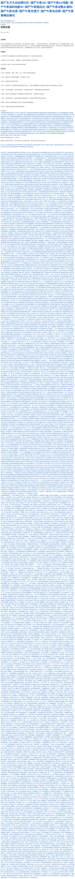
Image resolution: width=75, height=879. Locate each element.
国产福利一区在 (67, 699)
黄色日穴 (69, 774)
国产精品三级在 (13, 813)
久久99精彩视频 (31, 712)
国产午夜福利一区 (54, 186)
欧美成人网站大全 (22, 514)
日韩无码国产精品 (9, 604)
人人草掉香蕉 (49, 368)
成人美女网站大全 (57, 180)
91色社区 (26, 652)
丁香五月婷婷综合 (36, 823)
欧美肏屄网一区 (17, 868)
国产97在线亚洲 (20, 517)
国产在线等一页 (23, 495)
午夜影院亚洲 (55, 864)
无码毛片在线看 (21, 768)
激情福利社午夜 (54, 173)
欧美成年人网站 (40, 154)
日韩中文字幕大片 (68, 630)
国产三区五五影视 (27, 310)
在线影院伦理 (68, 705)
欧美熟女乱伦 (44, 244)
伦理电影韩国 (24, 778)
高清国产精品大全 (14, 557)
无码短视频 (50, 604)
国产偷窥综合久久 (31, 188)
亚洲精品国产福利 (48, 628)
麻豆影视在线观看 (38, 396)
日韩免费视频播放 (17, 767)
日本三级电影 (22, 236)
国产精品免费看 (20, 165)
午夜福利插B (21, 611)
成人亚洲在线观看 (65, 356)
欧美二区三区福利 (12, 353)
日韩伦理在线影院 (21, 338)
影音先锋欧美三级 (47, 832)
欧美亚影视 (65, 514)
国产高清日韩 (27, 620)
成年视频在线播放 (62, 540)
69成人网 (63, 709)
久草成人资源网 (65, 679)
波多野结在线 (24, 308)
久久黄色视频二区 (46, 555)
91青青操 (8, 516)
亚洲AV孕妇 (65, 757)
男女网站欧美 (14, 707)
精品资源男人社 (69, 283)
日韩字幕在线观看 (9, 712)
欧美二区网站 (64, 394)
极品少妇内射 (8, 227)
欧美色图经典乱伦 (68, 849)
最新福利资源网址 (15, 244)
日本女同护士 (66, 197)
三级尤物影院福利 (25, 383)
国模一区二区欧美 (54, 310)
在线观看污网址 (42, 339)
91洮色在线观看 (44, 384)
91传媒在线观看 (5, 562)
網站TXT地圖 (13, 135)
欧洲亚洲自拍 (11, 283)
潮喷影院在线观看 (40, 223)
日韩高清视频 (52, 420)
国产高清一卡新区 (56, 645)
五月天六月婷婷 (68, 280)
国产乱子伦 (35, 725)
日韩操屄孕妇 (68, 504)
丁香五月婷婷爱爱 (35, 845)
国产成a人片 (53, 577)
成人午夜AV (64, 611)
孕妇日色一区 (12, 356)
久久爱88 (36, 523)
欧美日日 (5, 765)
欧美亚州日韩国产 (65, 534)
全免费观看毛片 (52, 830)
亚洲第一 (59, 609)
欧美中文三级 (7, 454)
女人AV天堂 (38, 864)
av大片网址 (28, 538)
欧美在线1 (18, 568)
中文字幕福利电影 (34, 409)
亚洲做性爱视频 (14, 386)
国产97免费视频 (16, 501)
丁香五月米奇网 (13, 780)
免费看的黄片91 (14, 589)
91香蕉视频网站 (53, 205)
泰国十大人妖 (32, 761)
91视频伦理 (38, 768)
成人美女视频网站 (62, 778)
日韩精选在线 (7, 527)
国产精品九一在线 (48, 302)
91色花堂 (29, 787)
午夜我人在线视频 (55, 725)
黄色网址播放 (27, 750)
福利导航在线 (6, 439)
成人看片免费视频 (34, 362)
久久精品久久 (57, 336)
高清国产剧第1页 (56, 169)
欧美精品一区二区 (56, 547)
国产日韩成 (28, 870)
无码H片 (69, 830)
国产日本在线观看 (62, 615)
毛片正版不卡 (35, 718)
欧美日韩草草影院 (64, 665)
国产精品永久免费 (45, 216)
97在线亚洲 (40, 746)
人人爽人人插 (17, 208)
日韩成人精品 (4, 295)
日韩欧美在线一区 (69, 381)
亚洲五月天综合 (10, 162)
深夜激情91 (10, 579)
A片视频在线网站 (30, 246)
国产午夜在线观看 (15, 437)
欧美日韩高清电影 (17, 750)
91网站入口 (64, 568)
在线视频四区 (69, 191)
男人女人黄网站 (29, 637)
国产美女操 (16, 540)
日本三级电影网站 (44, 791)
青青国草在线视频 (57, 251)
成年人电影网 (42, 178)
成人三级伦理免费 (66, 210)
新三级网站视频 (7, 332)
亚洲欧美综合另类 (49, 639)
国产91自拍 (44, 654)
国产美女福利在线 (59, 240)
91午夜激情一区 (10, 156)
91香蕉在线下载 (52, 654)
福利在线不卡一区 (64, 624)
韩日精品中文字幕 (33, 253)
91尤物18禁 (43, 724)
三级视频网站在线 (47, 742)
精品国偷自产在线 (23, 353)
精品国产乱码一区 (67, 345)
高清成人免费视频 (38, 240)
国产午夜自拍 (38, 783)
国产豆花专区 (12, 347)
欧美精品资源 (6, 405)
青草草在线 (4, 851)
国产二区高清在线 (64, 635)
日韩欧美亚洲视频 (61, 242)
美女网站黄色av (41, 553)
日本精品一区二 (38, 639)
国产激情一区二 (6, 341)
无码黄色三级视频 (61, 819)
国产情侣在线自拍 (36, 660)
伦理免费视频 (13, 673)
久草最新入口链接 (46, 332)
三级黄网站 (63, 544)
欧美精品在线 (33, 265)
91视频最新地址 (46, 688)
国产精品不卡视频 (6, 152)
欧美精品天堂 (37, 375)
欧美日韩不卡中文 (35, 343)
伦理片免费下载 (37, 782)
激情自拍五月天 (35, 383)
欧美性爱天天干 (64, 581)
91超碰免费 (4, 619)
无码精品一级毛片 (56, 235)
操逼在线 (11, 645)
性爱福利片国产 (51, 724)
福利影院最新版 (5, 587)
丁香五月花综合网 (25, 692)
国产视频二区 (52, 441)
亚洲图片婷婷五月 (54, 572)
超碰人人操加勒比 (8, 195)
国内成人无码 (25, 268)
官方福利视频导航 (39, 366)
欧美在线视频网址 (40, 285)
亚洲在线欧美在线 (51, 609)
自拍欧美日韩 (38, 231)
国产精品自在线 (23, 426)
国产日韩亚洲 (8, 345)
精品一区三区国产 (24, 362)
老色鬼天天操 (53, 263)
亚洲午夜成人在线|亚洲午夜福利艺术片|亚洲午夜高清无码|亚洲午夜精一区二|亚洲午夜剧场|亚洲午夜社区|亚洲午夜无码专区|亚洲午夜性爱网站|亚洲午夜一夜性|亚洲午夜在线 (37, 467)
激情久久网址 (45, 263)
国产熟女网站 (13, 855)
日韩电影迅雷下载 (52, 502)
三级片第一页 (23, 317)
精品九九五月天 (35, 220)
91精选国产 (36, 549)
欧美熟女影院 (46, 184)
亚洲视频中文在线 (37, 577)
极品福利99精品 (60, 293)
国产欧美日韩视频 (51, 433)
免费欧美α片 (17, 369)
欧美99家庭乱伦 (23, 253)
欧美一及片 (56, 742)
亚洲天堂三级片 (42, 295)
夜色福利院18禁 (61, 328)
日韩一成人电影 (17, 300)
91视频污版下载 (27, 186)
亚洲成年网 (60, 740)
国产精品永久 (8, 620)
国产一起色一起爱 (52, 274)
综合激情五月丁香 (29, 862)
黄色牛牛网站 (22, 163)
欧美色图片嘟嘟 (39, 398)
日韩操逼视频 (5, 585)
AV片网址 (59, 660)
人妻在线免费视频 (26, 585)
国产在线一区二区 (10, 188)
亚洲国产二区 (55, 688)
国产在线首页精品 (63, 304)
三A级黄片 (12, 574)
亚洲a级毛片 (17, 823)
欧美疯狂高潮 (8, 872)
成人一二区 (51, 772)
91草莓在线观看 (59, 776)
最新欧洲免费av (55, 413)
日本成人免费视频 (19, 302)
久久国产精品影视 (68, 660)
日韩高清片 (29, 798)
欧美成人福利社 (53, 220)
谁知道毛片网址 (32, 774)
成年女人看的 (42, 444)
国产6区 (17, 604)
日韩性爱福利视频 (49, 416)
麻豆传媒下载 (58, 396)
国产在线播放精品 (12, 381)
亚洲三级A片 (9, 519)
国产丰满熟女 (60, 373)
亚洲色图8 (41, 785)
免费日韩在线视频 (59, 853)
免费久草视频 (51, 390)
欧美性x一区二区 (17, 795)
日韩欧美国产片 (44, 534)
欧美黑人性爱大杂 (6, 755)
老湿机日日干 (44, 313)
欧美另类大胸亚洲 (22, 347)
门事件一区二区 (55, 248)
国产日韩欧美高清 (36, 345)
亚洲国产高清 (39, 319)
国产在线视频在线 (35, 377)
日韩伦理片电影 (11, 358)
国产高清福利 (47, 517)
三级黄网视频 (61, 658)
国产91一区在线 (17, 345)
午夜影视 (44, 619)
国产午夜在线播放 (19, 394)
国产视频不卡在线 (15, 561)
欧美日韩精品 (48, 679)
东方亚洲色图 (44, 875)
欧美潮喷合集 (29, 298)
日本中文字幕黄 (45, 634)
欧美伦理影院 (36, 186)
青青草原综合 (55, 231)
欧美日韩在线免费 (45, 626)
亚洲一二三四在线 (35, 384)
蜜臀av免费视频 (14, 163)
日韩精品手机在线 (54, 827)
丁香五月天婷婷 (34, 208)
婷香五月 (58, 802)
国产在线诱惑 (54, 255)
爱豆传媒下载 (18, 873)
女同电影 (9, 709)
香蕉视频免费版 (66, 396)
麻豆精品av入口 (21, 291)
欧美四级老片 (21, 330)
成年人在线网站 (21, 250)
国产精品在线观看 (38, 506)
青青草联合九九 (24, 557)
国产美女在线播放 (38, 422)
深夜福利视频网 (51, 800)
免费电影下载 (29, 240)
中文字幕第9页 (52, 373)
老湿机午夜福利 (52, 536)
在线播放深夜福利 (25, 435)
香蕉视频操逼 (24, 647)
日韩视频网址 (66, 645)
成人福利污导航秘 (18, 607)
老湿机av (47, 632)
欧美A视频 (30, 847)
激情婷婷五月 (65, 767)
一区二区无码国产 (9, 568)
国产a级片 (67, 793)
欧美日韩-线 (45, 664)
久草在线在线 (52, 341)
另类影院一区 (24, 724)
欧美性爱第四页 (14, 242)
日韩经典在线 (65, 763)
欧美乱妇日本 (28, 392)
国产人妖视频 (10, 864)
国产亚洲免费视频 (50, 828)
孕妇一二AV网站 (30, 671)
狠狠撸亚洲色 (56, 238)
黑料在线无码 (23, 304)
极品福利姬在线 (56, 188)
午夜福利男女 (61, 620)
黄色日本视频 (23, 716)
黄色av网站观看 (28, 709)
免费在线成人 (19, 190)
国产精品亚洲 (22, 587)
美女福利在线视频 (31, 154)
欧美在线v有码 (54, 589)
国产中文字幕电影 (11, 287)
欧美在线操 (20, 776)
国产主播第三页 (14, 581)
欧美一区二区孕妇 (43, 373)
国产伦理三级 (39, 607)
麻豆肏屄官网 (33, 270)
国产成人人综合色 (18, 375)
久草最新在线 (69, 836)
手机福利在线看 (67, 203)
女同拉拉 (17, 724)
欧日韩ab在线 (26, 868)
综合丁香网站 (48, 158)
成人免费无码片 (67, 656)
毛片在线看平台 (56, 190)
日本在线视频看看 (37, 428)
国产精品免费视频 (58, 448)
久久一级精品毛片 (42, 540)
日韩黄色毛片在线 (46, 870)
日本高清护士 (15, 403)
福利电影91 (56, 782)
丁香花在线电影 (56, 564)
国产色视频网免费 (53, 218)
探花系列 (16, 647)
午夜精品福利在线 (37, 628)
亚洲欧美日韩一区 (15, 255)
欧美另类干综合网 (38, 843)
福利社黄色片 (10, 394)
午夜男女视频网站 (53, 409)
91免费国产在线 (34, 414)
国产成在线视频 (29, 596)
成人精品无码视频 (34, 390)
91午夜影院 (7, 501)
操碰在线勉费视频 (58, 199)
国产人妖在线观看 (25, 334)
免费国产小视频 (18, 448)
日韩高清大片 (37, 195)
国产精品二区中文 (55, 429)
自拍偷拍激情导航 (17, 718)
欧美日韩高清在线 (65, 221)
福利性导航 (68, 559)
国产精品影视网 (40, 542)
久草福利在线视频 (8, 441)
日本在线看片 (17, 310)
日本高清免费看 (56, 707)
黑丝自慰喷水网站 (43, 324)
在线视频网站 (20, 158)
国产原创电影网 (46, 709)
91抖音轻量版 (9, 823)
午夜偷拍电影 (32, 540)
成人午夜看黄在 (41, 433)
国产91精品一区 (42, 334)
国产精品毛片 (63, 864)
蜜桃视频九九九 (11, 641)
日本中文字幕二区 (63, 205)
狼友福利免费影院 (20, 188)
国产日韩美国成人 (31, 287)
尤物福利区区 (37, 360)
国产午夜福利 (67, 828)
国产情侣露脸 (70, 639)
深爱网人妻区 (67, 851)
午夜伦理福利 (39, 714)
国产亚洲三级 (36, 555)
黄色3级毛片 (33, 825)
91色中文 (50, 695)
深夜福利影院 (32, 437)
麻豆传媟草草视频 (36, 413)
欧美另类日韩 (33, 206)
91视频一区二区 (46, 873)
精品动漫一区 (41, 210)
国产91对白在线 (5, 244)
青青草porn (47, 765)
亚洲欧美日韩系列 (52, 504)
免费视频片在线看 (41, 381)
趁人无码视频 (70, 201)
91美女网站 (53, 768)
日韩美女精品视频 (58, 296)
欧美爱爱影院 (11, 235)
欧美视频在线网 (34, 819)
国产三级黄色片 (26, 272)
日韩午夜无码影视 (42, 426)
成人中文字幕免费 (67, 332)
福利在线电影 (61, 177)
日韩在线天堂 (7, 221)
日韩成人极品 (26, 377)
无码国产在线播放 (63, 244)
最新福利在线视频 (65, 158)
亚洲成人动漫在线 (36, 752)
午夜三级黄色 (57, 446)
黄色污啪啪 (20, 757)
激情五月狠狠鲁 (16, 508)
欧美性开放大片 (23, 319)
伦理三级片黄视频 (67, 235)
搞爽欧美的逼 (19, 162)
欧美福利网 (23, 523)
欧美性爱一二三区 (25, 649)
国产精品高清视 (27, 808)
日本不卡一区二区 (25, 341)
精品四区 (70, 626)
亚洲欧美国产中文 (40, 531)
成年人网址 (39, 562)
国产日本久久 (34, 334)
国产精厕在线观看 (31, 291)
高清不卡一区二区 (57, 338)
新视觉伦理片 (25, 206)
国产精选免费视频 (14, 692)
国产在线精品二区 (21, 502)
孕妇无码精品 (4, 371)
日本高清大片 (43, 351)
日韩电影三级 (48, 667)
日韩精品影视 (5, 735)
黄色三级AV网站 (39, 330)
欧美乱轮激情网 (15, 214)
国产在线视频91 (51, 253)
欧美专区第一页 (50, 637)
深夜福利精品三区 (48, 677)
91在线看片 (59, 585)
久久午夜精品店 (34, 739)
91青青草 (13, 677)
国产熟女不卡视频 (33, 321)
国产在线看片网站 (10, 802)
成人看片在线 (54, 454)
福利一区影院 (52, 857)
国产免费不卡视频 (27, 379)
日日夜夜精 (24, 516)
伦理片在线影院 (69, 583)
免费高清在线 (7, 416)
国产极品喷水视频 (64, 272)
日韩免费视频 (64, 806)
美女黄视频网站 (32, 242)
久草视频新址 (54, 452)
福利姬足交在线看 (24, 594)
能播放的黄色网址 (19, 682)
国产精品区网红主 (38, 165)
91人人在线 (14, 527)
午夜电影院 (7, 506)
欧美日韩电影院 (65, 725)
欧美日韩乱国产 (15, 384)
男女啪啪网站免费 (60, 525)
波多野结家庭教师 (38, 737)
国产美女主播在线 (20, 240)
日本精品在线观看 (46, 763)
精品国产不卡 (10, 396)
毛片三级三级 (12, 291)
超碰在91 (64, 510)
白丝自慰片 (63, 783)
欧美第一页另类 (22, 280)
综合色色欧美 (17, 414)
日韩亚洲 (67, 628)
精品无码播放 (67, 308)
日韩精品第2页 (59, 390)
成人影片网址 (7, 384)
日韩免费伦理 (39, 615)
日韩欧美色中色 (66, 398)
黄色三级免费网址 (25, 806)
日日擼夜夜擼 (5, 714)
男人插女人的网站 (45, 394)
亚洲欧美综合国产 (24, 825)
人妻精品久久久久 (49, 240)
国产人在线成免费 (34, 411)
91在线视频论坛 (60, 324)
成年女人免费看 (62, 218)
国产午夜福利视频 (54, 268)
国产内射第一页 (66, 607)
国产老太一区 (45, 516)
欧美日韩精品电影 (36, 649)
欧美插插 (25, 830)
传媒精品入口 (44, 175)
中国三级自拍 (47, 519)
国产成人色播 (5, 780)
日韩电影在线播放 (69, 416)
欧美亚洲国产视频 (63, 789)
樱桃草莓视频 (31, 677)
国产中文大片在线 (10, 171)
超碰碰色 (57, 739)
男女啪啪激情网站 (23, 311)
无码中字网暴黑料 (15, 328)
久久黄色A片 (47, 722)
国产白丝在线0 (6, 390)
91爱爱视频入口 (22, 368)
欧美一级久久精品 (62, 596)
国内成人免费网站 (67, 338)
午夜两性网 (68, 546)
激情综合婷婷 (37, 332)
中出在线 (30, 632)
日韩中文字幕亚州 (49, 289)
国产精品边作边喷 (66, 422)
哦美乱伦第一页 (39, 671)
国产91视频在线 (15, 308)
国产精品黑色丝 (32, 433)
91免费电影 (66, 517)
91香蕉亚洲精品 (56, 767)
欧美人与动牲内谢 (14, 735)
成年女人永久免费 (40, 596)
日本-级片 (51, 587)
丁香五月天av (19, 542)
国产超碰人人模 (15, 178)
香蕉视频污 (32, 735)
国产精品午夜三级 (10, 624)
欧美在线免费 (11, 240)
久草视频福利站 (69, 177)
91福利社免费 (5, 806)
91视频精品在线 (6, 289)
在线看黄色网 (43, 857)
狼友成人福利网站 (13, 686)
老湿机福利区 (37, 709)
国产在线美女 (27, 731)
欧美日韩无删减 (7, 789)
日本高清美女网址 (34, 662)
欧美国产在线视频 (40, 296)
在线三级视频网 (67, 302)
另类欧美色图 (55, 714)
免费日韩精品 (33, 328)
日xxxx (56, 566)
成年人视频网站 (52, 326)
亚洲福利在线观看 (60, 403)
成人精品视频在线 (12, 349)
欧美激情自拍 (38, 570)
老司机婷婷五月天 (58, 529)
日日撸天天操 (39, 546)
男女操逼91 (17, 753)
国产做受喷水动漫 (47, 649)
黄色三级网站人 (8, 671)
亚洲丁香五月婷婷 (10, 502)
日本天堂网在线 (55, 568)
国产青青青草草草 (69, 647)
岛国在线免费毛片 (24, 411)
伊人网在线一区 (29, 748)
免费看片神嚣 (4, 203)
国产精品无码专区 (16, 699)
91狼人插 (8, 654)
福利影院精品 (49, 347)
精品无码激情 (22, 798)
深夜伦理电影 (54, 261)
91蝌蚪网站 (35, 791)
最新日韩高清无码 (63, 255)
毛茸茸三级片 (34, 789)
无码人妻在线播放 (65, 358)
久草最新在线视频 (21, 296)
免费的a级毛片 (61, 326)
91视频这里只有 (57, 212)
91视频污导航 (52, 819)
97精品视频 (31, 516)
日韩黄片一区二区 (7, 373)
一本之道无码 (47, 338)
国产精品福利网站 (69, 649)
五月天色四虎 (8, 191)
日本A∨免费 (42, 718)
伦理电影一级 (52, 424)
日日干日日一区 (30, 566)
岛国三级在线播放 (11, 525)
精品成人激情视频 (47, 529)
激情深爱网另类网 (12, 875)
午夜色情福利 (22, 615)
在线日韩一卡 (16, 662)
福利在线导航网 (56, 737)
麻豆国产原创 (58, 851)
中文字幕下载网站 (33, 339)
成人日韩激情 (41, 347)
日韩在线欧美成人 (34, 609)
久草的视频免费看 (69, 250)
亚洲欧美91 (30, 733)
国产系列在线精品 (36, 454)
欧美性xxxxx (41, 821)
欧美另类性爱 (61, 744)
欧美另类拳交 (44, 759)
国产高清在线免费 (43, 300)
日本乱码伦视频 (32, 802)
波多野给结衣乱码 (23, 669)
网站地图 (30, 146)
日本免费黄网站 (23, 210)
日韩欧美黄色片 (44, 611)
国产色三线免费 (7, 180)
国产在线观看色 (18, 639)
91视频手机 (35, 620)
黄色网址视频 (21, 538)
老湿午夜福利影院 (52, 414)
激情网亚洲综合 (15, 321)
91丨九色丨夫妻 (54, 664)
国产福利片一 (35, 191)
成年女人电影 (32, 716)
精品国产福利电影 (16, 216)
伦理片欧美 (31, 714)
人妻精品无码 (9, 763)
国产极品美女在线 (57, 699)
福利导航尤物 (24, 339)
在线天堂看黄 (28, 680)
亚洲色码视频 (28, 238)
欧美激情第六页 (58, 431)
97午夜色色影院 (44, 798)
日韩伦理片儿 (68, 776)
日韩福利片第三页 (55, 184)
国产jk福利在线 (43, 278)
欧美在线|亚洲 (68, 675)
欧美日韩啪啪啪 (40, 613)
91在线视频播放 (23, 386)
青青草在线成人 (61, 724)
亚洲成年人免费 (15, 817)
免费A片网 (23, 821)
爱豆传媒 (11, 812)
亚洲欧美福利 (52, 324)
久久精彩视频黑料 (14, 407)
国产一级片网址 (35, 744)
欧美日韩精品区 (69, 405)
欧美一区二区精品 (12, 793)
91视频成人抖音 (7, 540)
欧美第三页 (52, 815)
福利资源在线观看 (51, 559)
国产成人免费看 (66, 156)
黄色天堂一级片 (24, 800)
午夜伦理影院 (47, 757)
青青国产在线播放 (27, 699)
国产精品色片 (53, 384)
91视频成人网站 (24, 270)
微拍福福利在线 (44, 804)
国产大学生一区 (39, 667)
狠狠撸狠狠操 (63, 418)
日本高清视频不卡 (23, 381)
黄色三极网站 (51, 201)
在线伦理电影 (45, 697)
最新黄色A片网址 (26, 791)
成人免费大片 (16, 278)
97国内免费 (29, 570)
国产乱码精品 (58, 354)
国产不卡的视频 (26, 853)
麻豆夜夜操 (47, 506)
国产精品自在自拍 (67, 407)
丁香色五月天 (63, 268)
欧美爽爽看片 (5, 774)
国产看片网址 (39, 866)
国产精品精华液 (51, 191)
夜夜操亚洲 (47, 714)
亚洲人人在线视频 (45, 383)
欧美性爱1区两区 (43, 353)
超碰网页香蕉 (6, 242)
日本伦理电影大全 (18, 549)
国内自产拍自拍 (29, 323)
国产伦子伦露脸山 (60, 804)
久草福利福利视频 (40, 694)
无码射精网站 (60, 551)
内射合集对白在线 (35, 244)
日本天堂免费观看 (57, 555)
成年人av (47, 512)
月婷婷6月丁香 (60, 591)
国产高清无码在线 (53, 272)
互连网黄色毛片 (15, 577)
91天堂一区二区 (69, 349)
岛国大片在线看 (12, 759)
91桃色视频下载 (44, 220)
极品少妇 (5, 639)
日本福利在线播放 (63, 720)
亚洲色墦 (14, 534)
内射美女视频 (38, 173)
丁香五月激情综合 (50, 371)
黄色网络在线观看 (48, 379)
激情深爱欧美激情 (57, 298)
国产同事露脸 (13, 615)
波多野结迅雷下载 (35, 840)
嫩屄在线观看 (60, 855)
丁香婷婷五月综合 (62, 300)
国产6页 (61, 647)
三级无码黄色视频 (19, 510)
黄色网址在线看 (46, 413)
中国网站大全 (31, 368)
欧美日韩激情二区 (17, 770)
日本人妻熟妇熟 (52, 787)
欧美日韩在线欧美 (15, 324)
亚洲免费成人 (23, 813)
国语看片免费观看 (7, 429)
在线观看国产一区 (6, 662)
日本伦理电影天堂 (46, 795)
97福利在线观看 (11, 761)
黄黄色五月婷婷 (5, 315)
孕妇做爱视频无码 (68, 585)
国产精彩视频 (65, 770)
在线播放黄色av (6, 343)
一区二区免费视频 (14, 774)
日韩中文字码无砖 (31, 746)
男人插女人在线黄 (38, 456)
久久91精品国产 (31, 450)
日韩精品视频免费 (51, 283)
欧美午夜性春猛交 (45, 362)
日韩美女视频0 (44, 810)
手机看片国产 (59, 682)
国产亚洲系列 (60, 686)
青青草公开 (19, 729)
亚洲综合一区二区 (63, 392)
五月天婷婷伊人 (9, 413)
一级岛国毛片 (14, 280)
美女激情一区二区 (59, 319)
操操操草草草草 (37, 238)
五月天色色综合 (48, 229)
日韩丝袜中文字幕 (15, 351)
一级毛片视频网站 (66, 429)
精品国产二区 (22, 701)
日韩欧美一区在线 (6, 514)
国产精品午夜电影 (21, 212)
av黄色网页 (43, 780)
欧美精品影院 (7, 177)
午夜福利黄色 (29, 804)
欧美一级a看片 (30, 611)
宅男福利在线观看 (54, 697)
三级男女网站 (53, 789)
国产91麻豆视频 (51, 840)
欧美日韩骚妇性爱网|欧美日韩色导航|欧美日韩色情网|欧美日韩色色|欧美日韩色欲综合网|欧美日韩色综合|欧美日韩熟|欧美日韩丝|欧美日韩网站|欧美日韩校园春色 (37, 459)
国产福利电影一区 (29, 158)
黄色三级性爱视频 (50, 399)
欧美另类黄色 (53, 360)
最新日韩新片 (25, 208)
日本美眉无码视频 (16, 390)
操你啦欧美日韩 (15, 654)
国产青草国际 (38, 160)
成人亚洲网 (55, 774)
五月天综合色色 (5, 328)
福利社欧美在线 (61, 433)
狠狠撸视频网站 (19, 156)
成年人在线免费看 (66, 281)
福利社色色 (28, 519)
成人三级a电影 (25, 656)
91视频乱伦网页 (37, 757)
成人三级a (11, 650)
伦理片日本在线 (62, 265)
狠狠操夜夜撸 (55, 158)
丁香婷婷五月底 (19, 645)
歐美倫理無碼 (62, 512)
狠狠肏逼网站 (30, 615)
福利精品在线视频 (38, 248)
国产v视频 (33, 800)
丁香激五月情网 (52, 620)
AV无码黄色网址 (27, 336)
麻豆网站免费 (15, 289)
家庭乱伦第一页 (44, 592)
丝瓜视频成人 (60, 441)
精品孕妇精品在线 (9, 542)
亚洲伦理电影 (64, 825)
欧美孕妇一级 (30, 667)
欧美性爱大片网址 (28, 617)
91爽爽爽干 (23, 774)
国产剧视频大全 (54, 523)
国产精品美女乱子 (65, 731)
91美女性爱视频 (62, 306)
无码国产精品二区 (49, 532)
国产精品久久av (5, 411)
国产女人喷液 (57, 330)
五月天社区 (22, 566)
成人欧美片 (38, 643)
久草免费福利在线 (12, 570)
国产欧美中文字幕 (21, 847)
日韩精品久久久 (39, 665)
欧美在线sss (27, 810)
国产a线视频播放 (47, 443)
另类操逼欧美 (65, 169)
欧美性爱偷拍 (63, 798)
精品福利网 (32, 508)
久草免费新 (47, 737)
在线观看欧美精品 (51, 778)
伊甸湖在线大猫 (54, 266)
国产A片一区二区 (13, 319)
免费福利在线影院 (65, 173)
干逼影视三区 (25, 274)
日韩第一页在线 (27, 235)
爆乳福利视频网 (23, 780)
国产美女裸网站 (43, 386)
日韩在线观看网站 (6, 559)
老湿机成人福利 (16, 576)
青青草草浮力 (56, 870)
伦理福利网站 (41, 242)
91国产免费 (12, 531)
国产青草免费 (20, 392)
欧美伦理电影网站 (6, 214)
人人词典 (32, 832)
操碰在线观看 (17, 532)
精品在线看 (17, 579)
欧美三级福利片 (24, 227)
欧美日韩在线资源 (53, 392)
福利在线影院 (64, 523)
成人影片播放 (35, 810)
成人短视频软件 (51, 388)
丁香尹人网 (16, 606)
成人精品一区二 (23, 583)
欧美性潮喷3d (48, 574)
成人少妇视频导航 (26, 193)
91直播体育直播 (48, 250)
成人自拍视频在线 (37, 452)
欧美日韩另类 (43, 308)
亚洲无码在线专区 (28, 396)
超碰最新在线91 (11, 538)
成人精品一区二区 (55, 562)
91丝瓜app (30, 815)
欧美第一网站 (54, 216)
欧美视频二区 (50, 733)
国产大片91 (69, 709)
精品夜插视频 (68, 441)
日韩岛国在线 (13, 315)
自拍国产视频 (19, 810)
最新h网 (69, 845)
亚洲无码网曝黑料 (26, 592)
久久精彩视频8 (36, 441)
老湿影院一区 (28, 757)
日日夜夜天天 (7, 306)
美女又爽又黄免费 (13, 536)
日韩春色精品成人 (24, 877)
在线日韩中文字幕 (8, 716)
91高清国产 (61, 654)
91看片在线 (37, 697)
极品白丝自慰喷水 (24, 418)
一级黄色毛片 (67, 448)
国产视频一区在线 (53, 353)
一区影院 (51, 836)
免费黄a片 (6, 855)
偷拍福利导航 (24, 278)
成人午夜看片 (49, 296)
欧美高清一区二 (69, 369)
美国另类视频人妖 (20, 257)
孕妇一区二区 (47, 645)
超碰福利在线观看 (33, 326)
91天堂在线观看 (18, 413)
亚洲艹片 (46, 812)
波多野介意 (46, 577)
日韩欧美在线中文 (52, 579)
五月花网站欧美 (54, 383)
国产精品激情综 (10, 422)
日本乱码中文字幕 (60, 617)
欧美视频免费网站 (16, 193)
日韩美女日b (11, 551)
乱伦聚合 (53, 626)
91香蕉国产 (60, 705)
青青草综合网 (65, 368)
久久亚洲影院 (23, 416)
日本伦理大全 (20, 748)
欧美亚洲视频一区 (38, 501)
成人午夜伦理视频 (13, 583)
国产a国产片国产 (55, 394)
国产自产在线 (35, 827)
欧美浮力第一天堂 (65, 527)
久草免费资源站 (41, 712)
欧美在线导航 (42, 504)
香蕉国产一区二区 (32, 821)
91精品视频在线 (52, 386)
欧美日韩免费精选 (43, 581)
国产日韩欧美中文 (48, 319)
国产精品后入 (58, 650)
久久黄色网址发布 (36, 263)
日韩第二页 (26, 744)
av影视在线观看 (35, 429)
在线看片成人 (25, 216)
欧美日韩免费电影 (65, 310)
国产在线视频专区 (52, 369)
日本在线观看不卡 (58, 280)
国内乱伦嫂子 (33, 197)
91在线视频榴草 (63, 502)
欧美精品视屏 (59, 285)
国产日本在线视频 (61, 253)
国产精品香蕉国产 (15, 409)
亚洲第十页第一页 (30, 160)
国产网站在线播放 (53, 244)
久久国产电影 (47, 356)
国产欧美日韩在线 (24, 295)
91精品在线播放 (50, 785)
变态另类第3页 (46, 225)
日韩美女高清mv (48, 212)
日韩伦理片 (68, 727)
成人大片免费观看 (49, 617)
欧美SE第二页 (47, 774)
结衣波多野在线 (49, 163)
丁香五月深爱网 (39, 229)
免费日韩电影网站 (36, 635)
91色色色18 (28, 686)
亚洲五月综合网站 (14, 362)
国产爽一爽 (25, 789)
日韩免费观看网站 (42, 304)
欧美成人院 (45, 849)
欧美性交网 (46, 680)
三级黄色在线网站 (59, 823)
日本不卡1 (26, 542)
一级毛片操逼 (57, 450)
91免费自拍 (70, 544)
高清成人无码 (27, 767)
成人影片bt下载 (37, 645)
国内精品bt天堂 (38, 199)
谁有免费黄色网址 (27, 233)
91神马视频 (31, 546)
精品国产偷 (44, 587)
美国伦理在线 (66, 501)
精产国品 (34, 579)
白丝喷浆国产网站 (61, 388)
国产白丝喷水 (8, 364)
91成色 (11, 607)
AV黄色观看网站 (9, 377)
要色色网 (67, 587)
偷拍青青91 (45, 660)
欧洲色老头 (40, 669)
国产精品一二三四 (47, 180)
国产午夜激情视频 (21, 712)
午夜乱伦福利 (63, 231)
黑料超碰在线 (28, 281)
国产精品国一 (51, 317)
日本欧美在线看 (26, 568)
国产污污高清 (40, 416)
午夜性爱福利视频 (18, 276)
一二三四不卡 (39, 564)
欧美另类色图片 (54, 783)
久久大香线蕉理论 (61, 201)
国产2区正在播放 (52, 278)
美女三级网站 (58, 407)
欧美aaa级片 (61, 506)
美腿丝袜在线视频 (29, 828)
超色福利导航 (47, 311)
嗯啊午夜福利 (50, 206)
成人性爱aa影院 (41, 270)
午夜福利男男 (10, 169)
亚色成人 (8, 722)
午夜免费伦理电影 (21, 231)
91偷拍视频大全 (27, 506)
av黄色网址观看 (63, 375)
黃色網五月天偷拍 (19, 564)
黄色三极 (5, 607)
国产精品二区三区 (24, 261)
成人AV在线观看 (26, 836)
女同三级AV (58, 785)
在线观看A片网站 (61, 755)
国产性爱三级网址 (55, 860)
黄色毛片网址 (11, 248)
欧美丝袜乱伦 (42, 435)
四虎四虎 (43, 840)
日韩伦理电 (20, 680)
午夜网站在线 (67, 171)
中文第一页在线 (30, 250)
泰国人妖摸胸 (46, 364)
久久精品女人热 (5, 351)
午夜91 (49, 718)
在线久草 (14, 514)
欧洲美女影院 (7, 660)
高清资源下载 (65, 446)
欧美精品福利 (15, 416)
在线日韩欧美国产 (6, 684)
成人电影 (9, 868)
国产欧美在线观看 (43, 349)
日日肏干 (37, 516)
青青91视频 (22, 851)
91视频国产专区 (47, 793)
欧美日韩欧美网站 (40, 399)
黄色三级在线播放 (25, 178)
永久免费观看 (51, 403)
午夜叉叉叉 (64, 739)
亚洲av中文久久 (57, 156)
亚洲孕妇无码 (37, 182)
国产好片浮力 (43, 620)
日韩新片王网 (22, 720)
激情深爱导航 (66, 167)
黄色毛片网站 (70, 804)
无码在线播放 (43, 690)
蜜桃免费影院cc (34, 227)
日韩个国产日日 (38, 722)
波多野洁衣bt (38, 793)
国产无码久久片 (59, 416)
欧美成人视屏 (9, 564)
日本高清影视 (13, 838)
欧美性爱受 (46, 783)
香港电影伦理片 (31, 163)
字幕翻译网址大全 (11, 338)
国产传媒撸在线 (65, 184)
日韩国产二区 (30, 371)
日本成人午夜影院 (42, 317)
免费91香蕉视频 (64, 827)
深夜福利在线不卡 (38, 358)
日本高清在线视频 (51, 401)
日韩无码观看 (10, 849)
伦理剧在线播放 (44, 186)
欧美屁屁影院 (61, 323)
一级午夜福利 (6, 270)
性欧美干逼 (54, 506)
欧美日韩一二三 (26, 169)
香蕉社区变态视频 (16, 251)
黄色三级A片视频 (42, 369)
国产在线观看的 (65, 190)
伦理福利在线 (35, 806)
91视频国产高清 (22, 167)
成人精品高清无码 (15, 592)
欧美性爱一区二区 (21, 802)
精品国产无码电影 (49, 354)
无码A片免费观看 (62, 800)
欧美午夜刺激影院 (15, 857)
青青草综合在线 (39, 250)
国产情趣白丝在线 (36, 177)
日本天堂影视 (61, 351)
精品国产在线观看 (60, 602)
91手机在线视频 (53, 817)
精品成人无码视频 (21, 356)
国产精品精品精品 (25, 218)
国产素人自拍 (39, 517)
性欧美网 (64, 562)
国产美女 (24, 703)
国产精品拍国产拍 (35, 654)
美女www (15, 872)
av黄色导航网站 (38, 574)
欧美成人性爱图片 (42, 536)
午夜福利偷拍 (61, 753)
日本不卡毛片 (51, 339)
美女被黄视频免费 (58, 649)
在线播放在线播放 (23, 866)
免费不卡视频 (44, 272)
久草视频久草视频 (43, 495)
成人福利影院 (25, 446)
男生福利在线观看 (19, 173)
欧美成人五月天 (45, 454)
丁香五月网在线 (36, 266)
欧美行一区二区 (6, 403)
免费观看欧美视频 (28, 360)
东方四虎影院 (33, 373)
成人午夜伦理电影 (18, 220)
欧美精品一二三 (63, 193)
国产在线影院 (35, 193)
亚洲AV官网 (56, 862)
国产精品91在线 (36, 233)
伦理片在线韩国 (29, 330)
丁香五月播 (57, 669)
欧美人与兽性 (33, 446)
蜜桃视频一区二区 (30, 622)
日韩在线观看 (70, 409)
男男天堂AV (62, 716)
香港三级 (47, 598)
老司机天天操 (42, 405)
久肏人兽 (47, 860)
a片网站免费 (32, 669)
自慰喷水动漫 (32, 315)
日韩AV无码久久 (65, 362)
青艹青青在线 (43, 787)
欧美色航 (52, 804)
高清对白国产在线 (30, 858)
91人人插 (68, 591)
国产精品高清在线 (37, 519)
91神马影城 (36, 592)
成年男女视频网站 (28, 812)
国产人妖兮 (34, 581)
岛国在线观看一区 (49, 431)
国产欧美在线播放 (10, 263)
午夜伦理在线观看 (43, 265)
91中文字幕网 (52, 686)
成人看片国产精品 (49, 396)
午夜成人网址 (62, 216)
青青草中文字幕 (20, 287)
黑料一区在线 (62, 220)
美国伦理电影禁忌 (55, 516)
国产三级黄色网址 (41, 407)
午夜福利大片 (42, 253)
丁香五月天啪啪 (37, 162)
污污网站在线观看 (23, 562)
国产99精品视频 (23, 407)
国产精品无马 (30, 783)
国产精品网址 (13, 330)
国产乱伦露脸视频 (48, 853)
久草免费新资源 (47, 190)
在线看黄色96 (57, 832)
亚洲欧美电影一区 (34, 830)
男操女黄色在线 (39, 289)
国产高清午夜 (24, 444)
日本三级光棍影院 (28, 665)
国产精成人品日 (28, 875)
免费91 (69, 843)
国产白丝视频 (29, 248)
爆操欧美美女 (47, 624)
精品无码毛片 (31, 643)
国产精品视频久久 (28, 332)
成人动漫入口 (58, 398)
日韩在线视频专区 (60, 639)
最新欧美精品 (37, 323)
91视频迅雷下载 (25, 251)
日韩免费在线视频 (6, 178)
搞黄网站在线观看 (63, 439)
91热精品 (53, 705)
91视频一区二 (13, 572)
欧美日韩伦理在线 (12, 298)
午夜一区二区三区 (57, 332)
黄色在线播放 (6, 324)
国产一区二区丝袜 (47, 238)
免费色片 (16, 716)
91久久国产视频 (54, 193)
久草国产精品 (64, 437)
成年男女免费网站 (6, 401)
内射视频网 (30, 793)
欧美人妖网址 (40, 167)
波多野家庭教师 (26, 591)
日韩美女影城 (25, 390)
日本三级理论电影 (28, 422)
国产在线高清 (8, 452)
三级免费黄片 (43, 819)
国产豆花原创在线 (18, 840)
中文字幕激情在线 (66, 336)
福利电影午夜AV (33, 403)
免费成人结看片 (7, 740)
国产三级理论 (52, 591)
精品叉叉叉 (31, 602)
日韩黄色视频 (10, 791)
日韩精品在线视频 (33, 424)
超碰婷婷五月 (68, 227)
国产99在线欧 (9, 705)
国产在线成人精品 (59, 259)
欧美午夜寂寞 (70, 813)
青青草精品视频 (65, 233)
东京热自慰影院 (48, 330)
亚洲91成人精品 (60, 287)
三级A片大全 (26, 718)
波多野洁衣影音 (13, 697)
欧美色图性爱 (8, 795)
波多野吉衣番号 (33, 295)
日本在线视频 (58, 671)
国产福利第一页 (12, 626)
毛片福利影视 (67, 223)
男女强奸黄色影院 (6, 499)
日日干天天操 (5, 330)
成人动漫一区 (4, 285)
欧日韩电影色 (21, 298)
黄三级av (48, 542)
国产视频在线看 (27, 725)
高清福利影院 (51, 553)
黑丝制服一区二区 (18, 452)
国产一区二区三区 (41, 701)
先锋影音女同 (38, 443)
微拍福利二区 (47, 188)
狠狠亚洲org (29, 529)
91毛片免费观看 (58, 695)
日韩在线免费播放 (36, 255)
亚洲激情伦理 (50, 630)
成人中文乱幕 (7, 197)
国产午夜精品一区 (46, 872)
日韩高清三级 (26, 660)
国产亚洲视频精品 (36, 873)
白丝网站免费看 (19, 259)
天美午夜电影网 (39, 727)
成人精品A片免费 (15, 270)
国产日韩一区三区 (25, 581)
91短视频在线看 (56, 233)
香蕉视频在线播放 (36, 589)
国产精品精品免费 (47, 527)
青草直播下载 (63, 186)
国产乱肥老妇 (61, 278)
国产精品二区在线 (61, 761)
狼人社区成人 (69, 293)
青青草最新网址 (32, 324)
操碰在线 (21, 686)
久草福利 (23, 815)
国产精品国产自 (13, 424)
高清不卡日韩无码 (57, 517)
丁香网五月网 (24, 512)
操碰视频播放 (28, 737)
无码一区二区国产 (51, 596)
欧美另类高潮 (7, 767)
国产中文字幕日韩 (67, 443)
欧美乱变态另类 (40, 557)
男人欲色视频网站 (14, 293)
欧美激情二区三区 (51, 444)
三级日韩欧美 (58, 163)
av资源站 (23, 499)
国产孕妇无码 (45, 177)
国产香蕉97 (47, 607)
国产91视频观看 (60, 191)
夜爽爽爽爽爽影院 (15, 444)
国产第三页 (38, 499)
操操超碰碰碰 (6, 261)
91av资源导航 (14, 832)
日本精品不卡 (39, 280)
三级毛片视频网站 (41, 800)
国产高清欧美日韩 (9, 830)
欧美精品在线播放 (50, 366)
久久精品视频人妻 (60, 405)
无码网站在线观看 (20, 544)
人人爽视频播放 (47, 281)
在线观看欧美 (25, 819)
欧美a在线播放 (13, 238)
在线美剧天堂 (38, 302)
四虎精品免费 (40, 735)
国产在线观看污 (57, 236)
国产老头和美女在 (16, 504)
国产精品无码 (58, 289)
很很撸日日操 (63, 266)
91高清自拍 (27, 600)
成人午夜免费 (41, 778)
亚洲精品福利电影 (63, 454)
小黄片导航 (37, 763)
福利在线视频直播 (11, 158)
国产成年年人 (37, 849)
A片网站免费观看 (68, 780)
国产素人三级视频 (42, 508)
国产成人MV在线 (43, 424)
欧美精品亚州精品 (62, 175)
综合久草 (40, 774)
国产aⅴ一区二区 (53, 195)
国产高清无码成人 (32, 317)
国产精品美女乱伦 (12, 690)
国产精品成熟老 (31, 356)
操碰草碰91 (25, 508)
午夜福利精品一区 (22, 534)
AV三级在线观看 (35, 341)
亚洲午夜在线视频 (52, 435)
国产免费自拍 (47, 564)
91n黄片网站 (14, 495)
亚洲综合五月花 (15, 836)
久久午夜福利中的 (57, 656)
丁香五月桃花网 (14, 261)
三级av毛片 (39, 677)
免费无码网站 (23, 632)
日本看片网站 (59, 712)
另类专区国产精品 (20, 443)
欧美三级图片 (64, 154)
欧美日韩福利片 (8, 510)
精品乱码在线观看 (43, 825)
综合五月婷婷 (30, 236)
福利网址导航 (57, 667)
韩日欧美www (13, 714)
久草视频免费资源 (23, 349)
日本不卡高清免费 (37, 624)
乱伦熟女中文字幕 (43, 205)
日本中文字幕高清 (25, 351)
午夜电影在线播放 (67, 246)
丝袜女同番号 (68, 152)
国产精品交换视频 (29, 776)
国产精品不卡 (44, 549)
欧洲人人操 (23, 834)
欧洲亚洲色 (33, 561)
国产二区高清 (32, 778)
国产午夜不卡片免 (61, 576)
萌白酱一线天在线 (40, 368)
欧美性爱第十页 (62, 225)
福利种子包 (69, 512)
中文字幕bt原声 (11, 787)
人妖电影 (54, 710)
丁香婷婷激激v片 (61, 341)
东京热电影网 (50, 405)
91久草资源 (41, 598)
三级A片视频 (32, 707)
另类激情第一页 (22, 714)
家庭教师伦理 (54, 750)
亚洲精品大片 (38, 529)
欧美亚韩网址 (21, 238)
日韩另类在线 (61, 369)
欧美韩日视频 (13, 167)
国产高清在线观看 (55, 257)
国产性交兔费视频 (6, 383)
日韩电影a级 (53, 499)
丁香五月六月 (70, 313)
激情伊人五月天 (42, 206)
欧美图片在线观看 (44, 208)
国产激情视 (45, 544)
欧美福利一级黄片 (40, 637)
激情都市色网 (65, 160)
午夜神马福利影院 (61, 843)
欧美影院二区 (24, 662)
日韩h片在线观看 (38, 203)
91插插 (47, 815)
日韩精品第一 (65, 782)
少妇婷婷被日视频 (24, 872)
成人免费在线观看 (65, 248)
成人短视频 (66, 643)
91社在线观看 (55, 519)
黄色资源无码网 (28, 431)
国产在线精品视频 (10, 354)
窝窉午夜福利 (31, 289)
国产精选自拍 (52, 313)
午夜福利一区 (58, 291)
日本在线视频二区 (26, 577)
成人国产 (32, 866)
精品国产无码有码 (15, 815)
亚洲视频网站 (59, 366)
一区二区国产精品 (26, 710)
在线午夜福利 (41, 512)
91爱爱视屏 (56, 527)
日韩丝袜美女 (43, 838)
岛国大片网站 (13, 154)
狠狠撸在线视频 (26, 345)
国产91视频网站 (28, 763)
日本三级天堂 (13, 326)
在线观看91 (12, 546)
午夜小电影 (59, 694)
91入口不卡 (62, 817)
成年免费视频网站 (35, 652)
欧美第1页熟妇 (22, 439)
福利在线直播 (26, 576)
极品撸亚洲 (30, 547)
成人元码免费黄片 (14, 450)
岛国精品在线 (27, 263)
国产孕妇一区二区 (61, 834)
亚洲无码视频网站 (40, 602)
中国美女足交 (17, 233)
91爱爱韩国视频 (20, 551)
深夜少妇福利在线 (33, 772)
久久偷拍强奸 (57, 210)
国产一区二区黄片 (35, 795)
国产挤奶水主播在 (59, 797)
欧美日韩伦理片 (49, 246)
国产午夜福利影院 (47, 635)
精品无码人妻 (46, 589)
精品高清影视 (46, 768)
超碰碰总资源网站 (10, 600)
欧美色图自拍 (49, 154)
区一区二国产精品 (38, 650)
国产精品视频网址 (34, 724)
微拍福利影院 (7, 268)
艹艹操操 (65, 650)
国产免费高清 (60, 349)
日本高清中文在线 (55, 812)
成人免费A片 (29, 682)
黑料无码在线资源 (68, 431)
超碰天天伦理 (59, 690)
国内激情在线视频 (58, 302)
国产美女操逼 (33, 300)
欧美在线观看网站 (16, 197)
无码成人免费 (34, 435)
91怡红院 (55, 635)
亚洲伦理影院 (67, 746)
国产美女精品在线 (31, 283)
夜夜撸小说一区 (15, 177)
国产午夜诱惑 (47, 422)
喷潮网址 (62, 727)
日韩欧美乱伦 (22, 572)
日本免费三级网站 (18, 740)
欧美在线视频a (17, 428)
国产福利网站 (62, 452)
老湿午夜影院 (48, 746)
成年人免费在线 (39, 770)
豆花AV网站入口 (29, 574)
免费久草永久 (45, 310)
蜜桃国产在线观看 (28, 190)
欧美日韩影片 (70, 817)
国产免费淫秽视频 (24, 401)
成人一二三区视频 (37, 568)
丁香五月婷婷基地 (40, 733)
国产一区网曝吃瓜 (66, 795)
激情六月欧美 (12, 212)
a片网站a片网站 (28, 456)
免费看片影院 (39, 765)
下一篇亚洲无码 (63, 722)
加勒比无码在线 (40, 171)
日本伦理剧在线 (43, 842)
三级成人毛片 (12, 748)
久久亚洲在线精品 (62, 270)
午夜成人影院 (10, 369)
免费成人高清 (69, 326)
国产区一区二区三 (63, 577)
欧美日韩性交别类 (45, 193)
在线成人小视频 (24, 409)
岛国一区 (53, 744)
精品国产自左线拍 (35, 221)
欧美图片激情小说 (6, 426)
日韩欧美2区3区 (37, 448)
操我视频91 (19, 624)
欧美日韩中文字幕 (54, 842)
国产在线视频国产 (52, 703)
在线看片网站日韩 (29, 302)
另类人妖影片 (70, 424)
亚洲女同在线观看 (27, 266)
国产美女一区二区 (26, 428)
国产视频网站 (7, 534)
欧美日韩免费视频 (54, 544)
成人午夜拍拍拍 (41, 720)
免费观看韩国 (61, 360)
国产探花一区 (30, 499)
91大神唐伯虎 (22, 727)
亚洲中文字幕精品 (14, 236)
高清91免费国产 (23, 403)
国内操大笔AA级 (17, 180)
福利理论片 (63, 697)
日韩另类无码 (27, 413)
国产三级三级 (70, 617)
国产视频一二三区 (52, 328)
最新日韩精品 (9, 532)
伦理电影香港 (7, 420)
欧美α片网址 (37, 527)
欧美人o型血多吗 (43, 321)
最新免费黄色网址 (53, 426)
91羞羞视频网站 (66, 163)
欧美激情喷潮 (29, 358)
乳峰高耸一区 (66, 564)
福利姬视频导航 (58, 171)
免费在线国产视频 (68, 180)
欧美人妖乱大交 (30, 701)
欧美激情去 (10, 652)
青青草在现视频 (54, 495)
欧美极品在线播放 (14, 334)
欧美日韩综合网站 (69, 682)
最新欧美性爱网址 (30, 607)
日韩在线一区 (48, 167)
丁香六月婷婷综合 (8, 703)
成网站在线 (67, 695)
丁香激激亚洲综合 (20, 171)
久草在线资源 (7, 508)
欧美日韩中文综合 (57, 345)
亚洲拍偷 (48, 531)
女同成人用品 (38, 236)
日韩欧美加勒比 (56, 443)
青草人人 (6, 768)
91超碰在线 (8, 497)
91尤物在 (34, 692)
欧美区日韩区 (36, 870)
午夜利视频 (59, 780)
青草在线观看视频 (54, 592)
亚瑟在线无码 (48, 437)
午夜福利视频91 (61, 765)
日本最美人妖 (32, 306)
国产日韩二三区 (37, 257)
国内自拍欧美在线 (10, 729)
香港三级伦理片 (60, 637)
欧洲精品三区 (30, 399)
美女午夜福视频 (22, 690)
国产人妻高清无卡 (23, 315)
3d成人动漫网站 (41, 692)
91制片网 (23, 817)
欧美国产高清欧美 (16, 555)
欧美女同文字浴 (23, 433)
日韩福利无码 (42, 579)
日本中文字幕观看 (49, 398)
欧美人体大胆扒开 (37, 585)
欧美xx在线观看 (30, 443)
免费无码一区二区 (56, 634)
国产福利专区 (51, 152)
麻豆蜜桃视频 (25, 300)
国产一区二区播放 (7, 435)
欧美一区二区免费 (14, 523)
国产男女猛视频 (43, 695)
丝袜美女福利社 (54, 731)
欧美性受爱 (11, 783)
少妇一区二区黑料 (48, 199)
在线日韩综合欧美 (33, 444)
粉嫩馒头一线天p (15, 806)
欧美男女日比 (7, 388)
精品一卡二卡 (8, 428)
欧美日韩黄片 (67, 285)
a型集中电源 (42, 604)
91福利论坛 (20, 765)
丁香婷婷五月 (29, 165)
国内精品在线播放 (46, 251)
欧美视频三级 (7, 555)
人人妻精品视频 (47, 160)
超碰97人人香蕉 (32, 201)
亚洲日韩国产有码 (42, 583)
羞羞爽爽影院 (12, 737)
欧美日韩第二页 (11, 225)
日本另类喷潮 (32, 512)
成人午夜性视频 (19, 398)
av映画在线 (9, 549)
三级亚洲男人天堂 (47, 823)
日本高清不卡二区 (11, 776)
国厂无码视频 (8, 635)
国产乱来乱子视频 (42, 439)
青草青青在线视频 (58, 250)
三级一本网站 (29, 645)
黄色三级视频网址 (28, 195)
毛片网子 (61, 752)
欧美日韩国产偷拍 (24, 527)
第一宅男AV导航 (58, 748)
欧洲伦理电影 (16, 499)
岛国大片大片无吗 (24, 553)
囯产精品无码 (45, 195)
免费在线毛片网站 (7, 220)
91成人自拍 (13, 768)
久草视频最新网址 (57, 729)
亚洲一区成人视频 (48, 336)
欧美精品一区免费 (11, 431)
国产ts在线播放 (47, 235)
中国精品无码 (43, 772)
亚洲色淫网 (44, 591)
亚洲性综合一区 (27, 364)
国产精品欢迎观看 (54, 549)
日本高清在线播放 (45, 429)
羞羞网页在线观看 (34, 418)
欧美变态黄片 (39, 311)
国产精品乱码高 (24, 384)
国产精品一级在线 (40, 371)
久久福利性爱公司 (53, 619)
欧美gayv (53, 598)
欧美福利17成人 (35, 313)
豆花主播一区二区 (53, 295)
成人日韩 (42, 753)
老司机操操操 (19, 175)
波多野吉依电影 (5, 710)
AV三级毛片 (51, 739)
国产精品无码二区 (47, 298)
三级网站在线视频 (59, 701)
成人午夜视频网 (48, 669)
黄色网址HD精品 (51, 287)
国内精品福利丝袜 (29, 259)
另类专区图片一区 (20, 529)
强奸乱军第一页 (39, 547)
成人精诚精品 (62, 768)
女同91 (7, 589)
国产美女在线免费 (51, 270)
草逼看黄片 (44, 868)
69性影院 (3, 709)
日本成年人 (24, 753)
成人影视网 (55, 752)
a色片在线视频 (67, 366)
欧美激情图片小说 (25, 606)
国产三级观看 (25, 343)
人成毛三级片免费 (49, 165)
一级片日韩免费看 (69, 557)
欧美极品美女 (17, 274)
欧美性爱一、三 (15, 516)
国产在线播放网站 (33, 278)
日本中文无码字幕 (13, 566)
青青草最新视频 (13, 553)
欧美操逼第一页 (36, 544)
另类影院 (70, 778)
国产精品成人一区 (16, 446)
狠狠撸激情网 (45, 606)
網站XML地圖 (4, 135)
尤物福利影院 (28, 549)
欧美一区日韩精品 (32, 502)
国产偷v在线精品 (26, 497)
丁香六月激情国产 (34, 308)
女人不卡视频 (54, 375)
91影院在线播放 (28, 199)
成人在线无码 (36, 591)
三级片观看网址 (37, 180)
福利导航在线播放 (62, 444)
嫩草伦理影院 (59, 772)
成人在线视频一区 (64, 182)
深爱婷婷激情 (65, 847)
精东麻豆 (5, 598)
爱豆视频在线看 (18, 828)
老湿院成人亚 (23, 289)
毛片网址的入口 (51, 692)
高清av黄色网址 (62, 364)
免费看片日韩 (63, 428)
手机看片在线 (46, 499)
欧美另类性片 (30, 212)
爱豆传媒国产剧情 (52, 439)
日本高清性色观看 (35, 216)
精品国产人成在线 (20, 283)
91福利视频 (34, 750)
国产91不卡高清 (17, 617)
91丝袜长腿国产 (25, 739)
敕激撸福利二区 (65, 257)
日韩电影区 (66, 690)
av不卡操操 (59, 828)
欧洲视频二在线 (22, 285)
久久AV (37, 611)
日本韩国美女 (41, 446)
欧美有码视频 (37, 298)
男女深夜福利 (5, 815)
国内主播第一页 (61, 414)
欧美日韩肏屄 (67, 420)
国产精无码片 (5, 553)
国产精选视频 (53, 227)
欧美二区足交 (15, 800)
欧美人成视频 (24, 324)
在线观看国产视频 (16, 272)
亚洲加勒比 (6, 857)
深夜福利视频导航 (61, 178)
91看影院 (29, 544)
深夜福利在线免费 (28, 770)
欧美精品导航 (68, 529)
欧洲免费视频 (43, 191)
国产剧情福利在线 (19, 199)
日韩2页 (51, 849)
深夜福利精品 (21, 746)
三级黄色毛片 (16, 684)
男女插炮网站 (12, 231)
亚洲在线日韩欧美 (29, 398)
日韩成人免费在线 (42, 686)
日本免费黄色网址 (42, 594)
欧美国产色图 (33, 369)
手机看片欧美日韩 (29, 173)
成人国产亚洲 (68, 823)
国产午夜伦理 (7, 216)
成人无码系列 (20, 574)
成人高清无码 (70, 242)
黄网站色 (34, 836)
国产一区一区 (44, 392)
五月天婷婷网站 (5, 210)
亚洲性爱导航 (61, 583)
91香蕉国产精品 (46, 428)
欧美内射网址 (64, 377)
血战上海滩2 (51, 838)
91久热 (10, 643)
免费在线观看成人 (37, 379)
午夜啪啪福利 (13, 720)
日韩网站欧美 (41, 855)
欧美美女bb (10, 664)
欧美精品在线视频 (54, 581)
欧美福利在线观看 (32, 703)
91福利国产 (68, 744)
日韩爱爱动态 (22, 694)
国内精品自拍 (35, 684)
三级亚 (34, 686)
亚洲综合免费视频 (8, 596)
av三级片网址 (63, 495)
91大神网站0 (14, 695)
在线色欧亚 (26, 795)
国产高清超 (49, 557)
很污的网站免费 (20, 358)
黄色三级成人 (27, 313)
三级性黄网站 (40, 761)
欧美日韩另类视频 (48, 280)
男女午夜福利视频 (65, 311)
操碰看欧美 (62, 632)
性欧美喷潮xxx (9, 724)
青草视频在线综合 (61, 813)
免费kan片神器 (35, 731)
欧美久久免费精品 (48, 448)
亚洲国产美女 (12, 371)
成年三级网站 (48, 622)
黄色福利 (65, 785)
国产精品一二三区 (14, 253)
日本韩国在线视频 (53, 759)
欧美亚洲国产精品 (7, 379)
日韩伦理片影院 (43, 827)
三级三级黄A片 (49, 671)
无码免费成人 (54, 606)
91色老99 (7, 757)
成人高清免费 (45, 652)
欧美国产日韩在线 (67, 707)
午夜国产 (69, 840)
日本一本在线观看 (6, 251)
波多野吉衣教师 (9, 184)
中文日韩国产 (33, 583)
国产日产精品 (16, 227)
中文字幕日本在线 (38, 354)
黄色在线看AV (55, 600)
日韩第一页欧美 (5, 632)
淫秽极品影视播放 (18, 366)
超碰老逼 (37, 587)
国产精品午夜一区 (63, 703)
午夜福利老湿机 (56, 501)
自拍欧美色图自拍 (26, 782)
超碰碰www (8, 617)
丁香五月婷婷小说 (18, 332)
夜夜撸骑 (62, 714)
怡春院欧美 (17, 703)
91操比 (5, 785)
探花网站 (52, 585)
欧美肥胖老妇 (22, 673)
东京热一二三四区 (31, 658)
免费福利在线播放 (27, 180)
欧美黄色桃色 (30, 587)
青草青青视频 (57, 154)
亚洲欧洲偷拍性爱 (13, 772)
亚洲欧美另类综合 (66, 737)
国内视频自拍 (59, 420)
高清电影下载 (43, 274)
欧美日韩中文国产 (19, 323)
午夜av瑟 (32, 557)
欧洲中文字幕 (52, 583)
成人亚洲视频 (15, 265)
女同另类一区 (23, 321)
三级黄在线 (19, 675)
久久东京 (36, 798)
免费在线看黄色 (24, 244)
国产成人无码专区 (20, 783)
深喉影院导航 (57, 347)
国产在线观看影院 (19, 637)
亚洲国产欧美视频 (20, 864)
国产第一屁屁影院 (23, 609)
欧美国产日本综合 (45, 600)
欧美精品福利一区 (16, 660)
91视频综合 (63, 808)
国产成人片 (8, 866)
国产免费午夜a (35, 600)
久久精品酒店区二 (45, 744)
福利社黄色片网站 (37, 184)
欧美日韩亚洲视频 (61, 214)
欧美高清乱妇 (50, 315)
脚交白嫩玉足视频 (37, 235)
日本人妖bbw (20, 737)
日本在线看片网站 (61, 858)
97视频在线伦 (51, 673)
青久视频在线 (34, 178)
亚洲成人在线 (41, 658)
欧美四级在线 (39, 188)
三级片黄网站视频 (11, 399)
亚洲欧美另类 (69, 551)
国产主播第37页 (32, 426)
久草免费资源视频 (40, 776)
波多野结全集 (11, 259)
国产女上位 (20, 525)
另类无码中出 (56, 866)
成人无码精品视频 (49, 525)
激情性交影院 (30, 231)
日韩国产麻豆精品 (22, 761)
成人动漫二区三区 (64, 652)
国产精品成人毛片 (31, 572)
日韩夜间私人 (6, 280)
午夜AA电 (11, 647)
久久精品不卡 (67, 206)
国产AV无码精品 (23, 306)
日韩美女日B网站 (8, 366)
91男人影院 (7, 800)
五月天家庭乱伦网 (53, 508)
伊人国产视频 (33, 401)
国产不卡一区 (19, 263)
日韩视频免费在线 (50, 761)
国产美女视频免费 (61, 339)
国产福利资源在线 (60, 521)
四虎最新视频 (10, 173)
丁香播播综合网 (67, 712)
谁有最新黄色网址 (13, 851)
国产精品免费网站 (41, 287)
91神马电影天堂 (35, 606)
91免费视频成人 (27, 452)
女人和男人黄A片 (5, 321)
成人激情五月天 (56, 281)
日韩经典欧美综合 (47, 233)
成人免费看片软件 (18, 519)
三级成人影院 (63, 383)
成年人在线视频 (37, 680)
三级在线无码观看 (41, 858)
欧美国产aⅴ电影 (41, 214)
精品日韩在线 (44, 806)
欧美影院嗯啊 (28, 156)
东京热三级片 (65, 450)
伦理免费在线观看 (31, 551)
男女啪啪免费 (11, 313)
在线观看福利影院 (6, 433)
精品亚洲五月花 (23, 205)
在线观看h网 (13, 587)
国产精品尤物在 (38, 617)
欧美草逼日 (46, 562)
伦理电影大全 (45, 641)
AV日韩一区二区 (42, 673)
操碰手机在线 (13, 609)
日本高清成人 (7, 446)
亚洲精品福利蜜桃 (11, 296)
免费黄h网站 (28, 521)
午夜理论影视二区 (55, 514)
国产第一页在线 (6, 265)
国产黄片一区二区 (17, 620)
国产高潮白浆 (46, 452)
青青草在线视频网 (58, 675)
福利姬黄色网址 (27, 555)
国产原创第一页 (63, 759)
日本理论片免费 (7, 821)
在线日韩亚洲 (12, 765)
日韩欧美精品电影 (16, 268)
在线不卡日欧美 (27, 628)
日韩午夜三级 (36, 276)
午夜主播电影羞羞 (7, 218)
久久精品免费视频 (36, 251)
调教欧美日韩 (68, 351)
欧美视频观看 (14, 842)
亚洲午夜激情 (39, 338)
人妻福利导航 (6, 255)
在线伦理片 (32, 562)
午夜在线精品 (56, 763)
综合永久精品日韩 (21, 371)
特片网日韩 (40, 851)
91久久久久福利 (48, 203)
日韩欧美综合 (31, 319)
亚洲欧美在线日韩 (9, 752)
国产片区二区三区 (68, 399)
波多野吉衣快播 (22, 793)
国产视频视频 (16, 819)
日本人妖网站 (62, 208)
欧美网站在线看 (34, 842)
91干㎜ (9, 591)
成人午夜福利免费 (58, 379)
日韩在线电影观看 (39, 632)
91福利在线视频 (65, 873)
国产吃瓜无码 (56, 795)
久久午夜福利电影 (44, 227)
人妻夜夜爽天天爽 (60, 532)
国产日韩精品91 (45, 375)
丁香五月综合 (10, 414)
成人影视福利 (67, 604)
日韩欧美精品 (66, 298)
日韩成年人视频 (27, 276)
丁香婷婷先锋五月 (11, 165)
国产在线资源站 (17, 373)
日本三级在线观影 (65, 572)
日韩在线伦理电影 (25, 755)
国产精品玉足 (47, 568)
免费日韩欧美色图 (10, 175)
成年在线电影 (50, 602)
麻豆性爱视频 (17, 827)
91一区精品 (18, 830)
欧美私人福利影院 (42, 306)
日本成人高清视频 (47, 748)
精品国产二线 (8, 300)
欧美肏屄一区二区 (47, 797)
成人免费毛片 (25, 373)
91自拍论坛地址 (49, 171)
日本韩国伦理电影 (48, 156)
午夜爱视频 (50, 701)
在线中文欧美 (54, 364)
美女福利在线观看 (48, 847)
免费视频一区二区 (7, 375)
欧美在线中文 (67, 671)
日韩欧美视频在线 (64, 875)
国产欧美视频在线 (37, 156)
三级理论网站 (10, 208)
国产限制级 (38, 748)
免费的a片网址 (24, 604)
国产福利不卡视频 (27, 501)
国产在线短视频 (10, 223)
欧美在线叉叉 (18, 812)
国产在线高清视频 (42, 152)
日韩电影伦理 (67, 199)
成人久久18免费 (65, 662)
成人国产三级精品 (42, 201)
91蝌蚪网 (38, 817)
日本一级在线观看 (34, 626)
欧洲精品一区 (49, 450)
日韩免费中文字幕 (44, 750)
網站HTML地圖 (22, 135)
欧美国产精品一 (52, 321)
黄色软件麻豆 (11, 281)
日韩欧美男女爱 (55, 662)
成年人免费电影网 (19, 596)
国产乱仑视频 (15, 688)
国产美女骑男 (27, 624)
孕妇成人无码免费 (36, 664)
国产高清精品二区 (38, 675)
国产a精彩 (26, 840)
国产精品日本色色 (33, 838)
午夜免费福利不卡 (57, 735)
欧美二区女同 (43, 414)
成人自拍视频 (13, 727)
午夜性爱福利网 (25, 684)
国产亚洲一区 (29, 742)
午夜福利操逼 (57, 510)
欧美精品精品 (15, 306)
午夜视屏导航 (65, 860)
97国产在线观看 (66, 251)
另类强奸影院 (29, 510)
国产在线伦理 (69, 686)
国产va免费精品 (9, 233)
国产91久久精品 (39, 259)
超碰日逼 (6, 581)
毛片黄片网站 (43, 390)
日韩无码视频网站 (38, 532)
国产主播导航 (17, 206)
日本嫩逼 (55, 665)
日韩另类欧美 (39, 705)
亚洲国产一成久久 (26, 579)
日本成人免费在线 (6, 750)
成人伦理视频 (55, 356)
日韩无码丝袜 (26, 827)
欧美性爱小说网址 (16, 343)
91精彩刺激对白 (18, 195)
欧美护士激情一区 (9, 860)
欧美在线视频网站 (45, 656)
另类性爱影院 (67, 555)
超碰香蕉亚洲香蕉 (12, 733)
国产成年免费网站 (20, 658)
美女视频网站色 (34, 604)
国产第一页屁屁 (29, 525)
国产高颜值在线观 (8, 302)
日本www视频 (17, 497)
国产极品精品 (59, 399)
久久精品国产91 (65, 347)
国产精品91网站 (60, 838)
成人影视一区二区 (65, 238)
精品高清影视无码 (31, 851)
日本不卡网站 (56, 709)
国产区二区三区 (9, 206)
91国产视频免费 (14, 649)
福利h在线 (26, 559)
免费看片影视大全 (19, 456)
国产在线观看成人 (64, 411)
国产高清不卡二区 (16, 454)
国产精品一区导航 (23, 201)
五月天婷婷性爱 (65, 188)
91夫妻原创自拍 (19, 223)
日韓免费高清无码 (58, 223)
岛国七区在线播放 (13, 630)
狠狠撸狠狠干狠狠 (34, 293)
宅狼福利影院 (30, 285)
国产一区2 (13, 757)
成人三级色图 (30, 694)
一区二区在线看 (50, 214)
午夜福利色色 (19, 182)
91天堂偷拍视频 (64, 276)
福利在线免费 (44, 441)
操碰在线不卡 (57, 368)
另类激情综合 (7, 272)
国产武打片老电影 (38, 431)
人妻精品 (10, 828)
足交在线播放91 (35, 175)
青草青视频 (35, 787)
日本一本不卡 (53, 810)
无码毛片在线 (29, 354)
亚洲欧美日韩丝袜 (50, 551)
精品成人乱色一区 (57, 570)
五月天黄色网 (35, 576)
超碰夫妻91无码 (19, 160)
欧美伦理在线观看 (21, 399)
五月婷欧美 (15, 755)
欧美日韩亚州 (22, 598)
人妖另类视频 (41, 551)
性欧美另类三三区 (17, 731)
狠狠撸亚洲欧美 (18, 652)
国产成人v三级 (52, 293)
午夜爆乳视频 (8, 278)
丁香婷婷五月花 (14, 210)
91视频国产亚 (22, 570)
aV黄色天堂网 (48, 866)
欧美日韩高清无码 (28, 162)
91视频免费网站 (35, 656)
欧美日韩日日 (20, 531)
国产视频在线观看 (67, 354)
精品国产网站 (61, 227)
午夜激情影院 (32, 381)
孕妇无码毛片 (47, 615)
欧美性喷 (42, 609)
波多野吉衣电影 (58, 733)
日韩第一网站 (59, 849)
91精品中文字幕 (56, 422)
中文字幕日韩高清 (68, 729)
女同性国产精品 (17, 789)
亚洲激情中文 (46, 257)
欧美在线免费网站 (44, 523)
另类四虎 (32, 613)
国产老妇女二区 (5, 577)
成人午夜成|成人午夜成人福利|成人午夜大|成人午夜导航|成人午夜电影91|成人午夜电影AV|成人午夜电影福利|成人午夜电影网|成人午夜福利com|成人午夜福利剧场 (37, 482)
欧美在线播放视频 (38, 860)
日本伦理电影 (55, 311)
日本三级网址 (49, 197)
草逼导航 (5, 523)
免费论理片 (21, 804)
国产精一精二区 (24, 214)
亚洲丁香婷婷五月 (45, 343)
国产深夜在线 (67, 296)
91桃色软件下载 (5, 688)
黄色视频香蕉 (29, 650)
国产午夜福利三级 (29, 765)
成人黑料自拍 (44, 341)
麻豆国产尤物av (24, 845)
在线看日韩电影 (54, 343)
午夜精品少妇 (45, 845)
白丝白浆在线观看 (29, 729)
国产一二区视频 (68, 733)
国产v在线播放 (24, 388)
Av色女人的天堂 (60, 317)
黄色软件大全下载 (50, 285)
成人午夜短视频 (62, 606)
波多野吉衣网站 (26, 191)
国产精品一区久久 (56, 757)
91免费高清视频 (35, 272)
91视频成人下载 (67, 289)
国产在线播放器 (48, 538)
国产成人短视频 (50, 694)
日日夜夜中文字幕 (15, 710)
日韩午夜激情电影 (27, 441)
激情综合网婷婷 (13, 742)
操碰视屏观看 (14, 439)
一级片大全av (17, 656)
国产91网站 (62, 845)
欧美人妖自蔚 (32, 407)
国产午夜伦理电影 (69, 574)
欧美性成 (32, 542)
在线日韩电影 (50, 407)
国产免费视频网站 (30, 223)
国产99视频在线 (47, 231)
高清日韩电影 (11, 360)
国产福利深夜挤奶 (24, 688)
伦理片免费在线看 (51, 753)
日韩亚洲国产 (68, 710)
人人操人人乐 (70, 815)
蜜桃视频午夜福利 (46, 699)
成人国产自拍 (15, 433)
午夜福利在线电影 (10, 160)
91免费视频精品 (37, 808)
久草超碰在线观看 (48, 236)
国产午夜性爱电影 (9, 529)
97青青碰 (53, 765)
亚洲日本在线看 (41, 561)
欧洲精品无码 (55, 358)
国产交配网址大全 (64, 353)
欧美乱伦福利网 (33, 495)
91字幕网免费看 (13, 203)
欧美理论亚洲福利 (55, 791)
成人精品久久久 (19, 650)
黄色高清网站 (60, 381)
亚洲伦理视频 (10, 521)
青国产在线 (14, 562)
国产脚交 (36, 804)
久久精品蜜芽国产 (9, 665)
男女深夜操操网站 (55, 362)
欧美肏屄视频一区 (39, 834)
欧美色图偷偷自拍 (46, 710)
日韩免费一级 (40, 437)
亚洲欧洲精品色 (66, 291)
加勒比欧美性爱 (50, 178)
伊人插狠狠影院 (67, 547)
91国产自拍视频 (54, 411)
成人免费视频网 (64, 549)
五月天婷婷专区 (7, 840)
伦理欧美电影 (53, 177)
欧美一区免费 (32, 311)
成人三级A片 (43, 739)
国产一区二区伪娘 (15, 339)
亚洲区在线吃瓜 (19, 521)
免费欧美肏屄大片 (11, 746)
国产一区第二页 (60, 857)
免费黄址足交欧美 (12, 669)
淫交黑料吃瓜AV (62, 426)
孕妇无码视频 (23, 785)
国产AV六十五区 (24, 328)
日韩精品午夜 (45, 323)
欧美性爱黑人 (57, 246)
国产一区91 (46, 705)
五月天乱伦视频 (44, 647)
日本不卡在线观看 (42, 716)
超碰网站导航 (49, 210)
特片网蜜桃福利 (59, 206)
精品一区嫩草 (61, 384)
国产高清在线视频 (24, 293)
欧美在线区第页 (55, 377)
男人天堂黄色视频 (12, 368)
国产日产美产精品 (42, 802)
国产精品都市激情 (29, 229)
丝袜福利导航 (22, 450)
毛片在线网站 (37, 742)
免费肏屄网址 (21, 203)
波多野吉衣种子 (23, 707)
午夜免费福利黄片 (34, 630)
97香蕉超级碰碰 (9, 323)
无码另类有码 (19, 313)
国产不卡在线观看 (23, 759)
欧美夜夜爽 (52, 576)
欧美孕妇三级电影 (45, 261)
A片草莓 (54, 615)
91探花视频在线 (31, 416)
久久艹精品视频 (35, 351)
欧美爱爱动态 (44, 830)
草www (9, 778)
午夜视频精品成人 (16, 420)
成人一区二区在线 (65, 718)
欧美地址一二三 (14, 418)
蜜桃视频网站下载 (32, 347)
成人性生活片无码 (8, 873)
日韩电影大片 (46, 808)
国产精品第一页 (5, 782)
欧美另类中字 (63, 343)
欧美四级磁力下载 (61, 626)
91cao (31, 527)
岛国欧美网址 (21, 641)
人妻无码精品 (27, 175)
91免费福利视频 (55, 221)
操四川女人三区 (44, 276)
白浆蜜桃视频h (47, 162)
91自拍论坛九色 (23, 630)
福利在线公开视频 (46, 169)
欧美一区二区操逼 (35, 268)
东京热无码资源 (22, 547)
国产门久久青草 (62, 334)
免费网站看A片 (7, 266)
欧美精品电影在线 (63, 536)
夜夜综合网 (48, 547)
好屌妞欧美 (70, 576)
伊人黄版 (21, 742)
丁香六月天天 (56, 437)
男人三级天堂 (52, 349)
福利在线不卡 (56, 679)
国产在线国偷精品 (68, 212)
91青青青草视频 (67, 379)
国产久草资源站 (44, 268)
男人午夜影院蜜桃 (10, 744)
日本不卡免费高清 (38, 336)
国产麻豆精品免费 (18, 364)
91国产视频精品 (31, 167)
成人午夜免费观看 (37, 538)
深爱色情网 (36, 699)
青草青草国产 (64, 742)
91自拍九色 (7, 718)
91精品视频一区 (63, 619)
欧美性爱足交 (55, 632)
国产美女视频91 (32, 210)
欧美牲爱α (46, 585)
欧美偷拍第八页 (22, 733)
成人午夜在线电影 (38, 510)
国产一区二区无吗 (50, 682)
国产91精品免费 (21, 787)
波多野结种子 (30, 296)
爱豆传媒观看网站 (58, 574)
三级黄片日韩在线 (68, 561)
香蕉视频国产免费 (34, 759)
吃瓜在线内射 (25, 369)
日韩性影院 (4, 650)
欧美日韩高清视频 (57, 167)
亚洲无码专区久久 (18, 336)
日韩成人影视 (5, 649)
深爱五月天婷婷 (51, 755)
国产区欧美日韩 (42, 403)
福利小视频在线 (29, 705)
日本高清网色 (10, 628)
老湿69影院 (30, 768)
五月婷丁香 (16, 821)
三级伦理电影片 (12, 611)
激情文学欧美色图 (58, 203)
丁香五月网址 (65, 667)
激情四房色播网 (53, 208)
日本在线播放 (62, 830)
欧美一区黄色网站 (15, 585)
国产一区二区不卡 (33, 405)
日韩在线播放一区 (45, 221)
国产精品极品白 (15, 388)
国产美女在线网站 (64, 641)
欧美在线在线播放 (43, 789)
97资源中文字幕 (54, 418)
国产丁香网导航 (5, 817)
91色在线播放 (58, 613)
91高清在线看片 (15, 221)
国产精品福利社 (12, 798)
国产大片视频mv (67, 229)
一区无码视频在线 (8, 753)
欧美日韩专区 (22, 667)
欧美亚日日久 (13, 804)
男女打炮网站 (55, 428)
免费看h (39, 707)
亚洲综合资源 (58, 677)
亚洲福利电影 (56, 873)
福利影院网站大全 (32, 304)
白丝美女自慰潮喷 (10, 257)
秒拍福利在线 (19, 360)
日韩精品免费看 (15, 739)
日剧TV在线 (41, 559)
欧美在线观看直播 (29, 366)
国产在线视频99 (16, 266)
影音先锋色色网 (69, 753)
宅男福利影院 (27, 220)
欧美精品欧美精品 (27, 420)
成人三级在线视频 (47, 345)
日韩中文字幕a (46, 570)
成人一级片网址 (57, 197)
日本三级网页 (36, 420)
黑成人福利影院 (59, 308)
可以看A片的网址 (46, 182)
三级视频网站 (29, 697)
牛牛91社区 (55, 727)
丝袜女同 (42, 630)
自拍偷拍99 (8, 606)
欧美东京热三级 (45, 266)
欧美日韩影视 (48, 675)
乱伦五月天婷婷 (64, 842)
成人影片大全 (61, 263)
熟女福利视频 (64, 870)
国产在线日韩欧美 (49, 291)
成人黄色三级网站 (10, 246)
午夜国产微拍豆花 (58, 793)
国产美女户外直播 (45, 377)
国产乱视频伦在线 (33, 514)
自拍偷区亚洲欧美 (6, 770)
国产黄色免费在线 (68, 694)
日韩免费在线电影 (10, 190)
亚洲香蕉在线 (20, 431)
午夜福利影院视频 (56, 162)
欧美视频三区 (60, 283)
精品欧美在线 (20, 225)
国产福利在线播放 (44, 684)
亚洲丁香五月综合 (63, 579)
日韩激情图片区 (18, 396)
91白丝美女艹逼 (52, 351)
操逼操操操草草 (5, 418)
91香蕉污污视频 (61, 435)
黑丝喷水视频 (16, 635)
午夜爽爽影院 (12, 229)
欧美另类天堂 (15, 426)
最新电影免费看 (26, 454)
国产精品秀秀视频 (8, 274)
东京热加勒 (63, 542)
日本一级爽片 (65, 862)
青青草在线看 (39, 679)
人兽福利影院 (34, 559)
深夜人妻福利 (34, 504)
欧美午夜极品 (43, 293)
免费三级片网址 (13, 598)
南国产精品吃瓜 (25, 635)
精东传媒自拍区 (54, 798)
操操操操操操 (18, 377)
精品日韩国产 (65, 622)
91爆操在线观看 (11, 250)
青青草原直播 (20, 619)
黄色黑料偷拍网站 (35, 688)
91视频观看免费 (52, 300)
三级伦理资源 (28, 225)
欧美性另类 (60, 692)
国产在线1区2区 (57, 229)
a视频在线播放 (14, 632)
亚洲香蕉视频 (43, 409)
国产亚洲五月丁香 (7, 276)
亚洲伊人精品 (36, 392)
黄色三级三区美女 (6, 193)
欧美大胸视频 (67, 390)
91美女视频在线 (15, 797)
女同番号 (11, 639)
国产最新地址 (18, 664)
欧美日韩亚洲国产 (8, 725)
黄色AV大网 (7, 634)
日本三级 (38, 619)
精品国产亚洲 (49, 446)
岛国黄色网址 (46, 173)
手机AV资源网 (9, 682)
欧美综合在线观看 (62, 321)
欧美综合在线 (66, 677)
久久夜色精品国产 (50, 242)
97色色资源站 (43, 502)
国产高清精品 (40, 291)
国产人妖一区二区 (42, 572)
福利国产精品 (13, 602)
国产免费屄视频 (40, 450)
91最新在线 (30, 834)
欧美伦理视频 (15, 401)
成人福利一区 (7, 504)
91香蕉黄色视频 (39, 158)
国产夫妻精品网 (18, 186)
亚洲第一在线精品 (65, 688)
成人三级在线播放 (67, 315)
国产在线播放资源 (63, 295)
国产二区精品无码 (37, 364)
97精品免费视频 (36, 225)
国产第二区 (37, 641)
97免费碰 (29, 523)
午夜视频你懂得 (29, 531)
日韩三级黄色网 (54, 641)
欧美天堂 (64, 634)
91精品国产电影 (64, 589)
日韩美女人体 (15, 778)
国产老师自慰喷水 (61, 424)
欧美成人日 (38, 862)
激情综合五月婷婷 (32, 598)
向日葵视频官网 (19, 679)
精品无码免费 (50, 308)
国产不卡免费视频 (32, 439)
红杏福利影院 (28, 394)
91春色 (6, 512)
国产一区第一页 (67, 570)
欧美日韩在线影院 (68, 497)
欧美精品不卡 (47, 729)
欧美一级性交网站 (8, 870)
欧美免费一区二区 (54, 825)
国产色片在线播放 (12, 547)
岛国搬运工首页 (49, 650)
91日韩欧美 (50, 690)
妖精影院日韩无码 (19, 184)
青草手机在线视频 (68, 748)
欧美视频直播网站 (65, 531)
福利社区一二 (45, 360)
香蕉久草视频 (55, 542)
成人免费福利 (47, 497)
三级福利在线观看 (11, 392)
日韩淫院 (53, 740)
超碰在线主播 (8, 336)
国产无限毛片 (17, 169)
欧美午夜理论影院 (14, 512)
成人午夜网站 (34, 218)
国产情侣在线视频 (12, 311)
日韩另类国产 (22, 152)
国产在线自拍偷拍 (47, 782)
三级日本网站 (47, 248)
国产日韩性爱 (54, 225)
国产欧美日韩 (44, 420)
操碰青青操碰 (49, 223)
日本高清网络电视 (9, 810)
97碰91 (69, 810)
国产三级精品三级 (67, 162)
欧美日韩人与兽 (47, 643)
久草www (18, 791)
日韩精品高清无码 (45, 418)
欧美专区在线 (29, 203)
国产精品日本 (10, 517)
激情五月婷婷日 (15, 383)
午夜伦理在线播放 (38, 521)
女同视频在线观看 (6, 576)
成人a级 (54, 872)
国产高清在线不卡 (14, 295)
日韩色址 (60, 710)
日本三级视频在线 (21, 677)
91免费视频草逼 (62, 810)
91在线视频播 (51, 780)
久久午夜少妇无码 (20, 246)
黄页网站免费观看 (12, 201)
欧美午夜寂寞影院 (13, 785)
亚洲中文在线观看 (37, 853)
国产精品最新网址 (19, 705)
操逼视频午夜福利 (19, 622)
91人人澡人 (33, 553)
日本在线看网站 (67, 735)
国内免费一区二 (14, 411)
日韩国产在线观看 (45, 767)
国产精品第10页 (17, 191)
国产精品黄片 (70, 208)
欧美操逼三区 (69, 317)
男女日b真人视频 (20, 248)
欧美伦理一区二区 (60, 553)
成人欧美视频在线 (62, 598)
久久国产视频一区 (65, 413)
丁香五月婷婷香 (41, 401)
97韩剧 (60, 787)
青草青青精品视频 (19, 671)
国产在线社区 (13, 694)
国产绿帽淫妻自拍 (25, 177)
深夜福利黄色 (36, 740)
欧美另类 (3, 628)
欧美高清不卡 (57, 622)
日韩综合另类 (25, 197)
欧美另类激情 (20, 229)
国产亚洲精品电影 (53, 265)
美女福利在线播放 (24, 832)
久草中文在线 (31, 280)
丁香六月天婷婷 (64, 664)
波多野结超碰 (28, 184)
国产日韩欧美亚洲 (15, 405)
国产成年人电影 (23, 242)
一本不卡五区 (52, 540)
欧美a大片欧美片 (60, 371)
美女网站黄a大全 (51, 381)
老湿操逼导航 (5, 546)
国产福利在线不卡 (9, 658)
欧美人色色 (52, 660)
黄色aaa (60, 561)
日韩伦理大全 (11, 443)
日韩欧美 (67, 821)
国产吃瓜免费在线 (62, 386)
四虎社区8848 (36, 767)
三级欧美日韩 (29, 860)
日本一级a (54, 512)
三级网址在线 (30, 864)
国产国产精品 (24, 735)
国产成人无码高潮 (32, 152)
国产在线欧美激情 (36, 169)
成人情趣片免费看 (23, 326)
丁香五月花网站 (39, 212)
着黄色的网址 (36, 394)
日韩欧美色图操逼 (31, 171)
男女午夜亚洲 (18, 853)
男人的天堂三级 (9, 199)
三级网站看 (33, 536)
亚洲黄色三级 (36, 710)
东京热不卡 (67, 740)
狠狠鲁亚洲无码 (43, 218)
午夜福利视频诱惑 (51, 658)
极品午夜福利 (26, 664)
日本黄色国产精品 (66, 684)
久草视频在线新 (63, 195)
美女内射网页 (58, 315)
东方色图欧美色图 (41, 315)
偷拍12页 (3, 641)
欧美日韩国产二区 (12, 667)
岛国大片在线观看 (34, 647)
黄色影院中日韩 (67, 609)
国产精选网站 (69, 384)
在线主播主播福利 (49, 770)
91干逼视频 (65, 791)
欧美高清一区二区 (45, 411)
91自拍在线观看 (63, 750)
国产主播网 (13, 701)
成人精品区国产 (13, 285)
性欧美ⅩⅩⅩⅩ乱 (28, 675)
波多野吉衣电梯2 (54, 534)
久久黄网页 (48, 735)
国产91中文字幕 (7, 656)
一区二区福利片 (31, 338)
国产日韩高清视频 (25, 255)
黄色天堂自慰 (17, 441)
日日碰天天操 (53, 323)
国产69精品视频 (19, 281)
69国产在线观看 (63, 566)
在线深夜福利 (62, 409)
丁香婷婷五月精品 (30, 619)
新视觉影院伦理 (52, 175)
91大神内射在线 (14, 317)
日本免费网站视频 (20, 354)
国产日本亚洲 (24, 405)
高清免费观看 (25, 414)
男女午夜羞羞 (39, 356)
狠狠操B (15, 866)
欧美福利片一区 (17, 379)
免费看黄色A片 (62, 261)
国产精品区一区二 (69, 319)
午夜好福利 (18, 849)
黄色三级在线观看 (54, 276)
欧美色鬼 (58, 770)
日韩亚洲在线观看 (19, 858)
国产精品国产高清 (41, 283)
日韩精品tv (10, 853)
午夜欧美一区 (19, 665)
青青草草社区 (35, 755)
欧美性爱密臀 (33, 855)
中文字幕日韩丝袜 (62, 274)
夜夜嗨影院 (19, 862)
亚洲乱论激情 (51, 858)
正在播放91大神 (5, 695)
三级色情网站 (19, 752)
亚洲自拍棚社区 (29, 517)
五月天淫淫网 (55, 808)
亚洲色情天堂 (19, 235)
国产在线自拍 (16, 218)
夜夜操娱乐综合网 (27, 849)
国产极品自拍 (33, 214)
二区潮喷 (50, 868)
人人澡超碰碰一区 (45, 662)
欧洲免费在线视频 (23, 855)
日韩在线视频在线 (52, 720)
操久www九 (7, 613)
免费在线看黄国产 (64, 508)
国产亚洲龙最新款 (55, 611)
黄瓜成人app (12, 619)
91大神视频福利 (45, 740)
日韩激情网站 (55, 182)
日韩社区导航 (49, 613)
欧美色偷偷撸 (29, 641)
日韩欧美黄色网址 (19, 870)
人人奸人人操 (16, 435)
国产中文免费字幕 (25, 429)
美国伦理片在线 (15, 341)
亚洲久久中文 (51, 813)
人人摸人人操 (34, 695)
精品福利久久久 (45, 255)
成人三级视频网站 (49, 259)
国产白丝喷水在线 (25, 589)
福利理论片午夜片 (35, 261)
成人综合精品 (19, 422)
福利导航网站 (10, 310)
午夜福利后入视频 (6, 819)
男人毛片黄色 (46, 864)
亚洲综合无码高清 (28, 375)
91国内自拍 (54, 722)
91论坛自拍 (55, 624)
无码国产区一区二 (34, 753)
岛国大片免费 (31, 813)
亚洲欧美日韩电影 (33, 353)
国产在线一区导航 (31, 673)
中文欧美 (20, 875)
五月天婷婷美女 (65, 592)
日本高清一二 (56, 718)
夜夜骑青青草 (16, 429)
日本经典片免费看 (28, 182)
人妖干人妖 (44, 817)
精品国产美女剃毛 (41, 813)
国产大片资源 (47, 358)
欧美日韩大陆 (11, 182)
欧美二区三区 (65, 669)
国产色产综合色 (9, 186)
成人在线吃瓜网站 (67, 236)
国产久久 (60, 504)
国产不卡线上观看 (33, 349)
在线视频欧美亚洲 (23, 424)
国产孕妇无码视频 (42, 836)
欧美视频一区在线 (58, 538)
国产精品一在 (4, 407)
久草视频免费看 (54, 845)
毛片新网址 (68, 797)
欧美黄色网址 (63, 594)
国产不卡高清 (68, 692)
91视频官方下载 (40, 163)
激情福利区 (57, 847)
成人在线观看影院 (17, 506)
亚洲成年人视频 (27, 634)
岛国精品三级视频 (24, 265)
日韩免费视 (25, 504)
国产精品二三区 (56, 160)
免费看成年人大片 (37, 281)
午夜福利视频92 (37, 190)
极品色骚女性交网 (66, 802)
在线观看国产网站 (42, 388)
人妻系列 (64, 787)
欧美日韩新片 (10, 679)
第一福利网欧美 (40, 246)
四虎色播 (13, 847)
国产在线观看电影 (57, 497)
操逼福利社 (62, 774)
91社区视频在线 (42, 328)
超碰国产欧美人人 (55, 684)
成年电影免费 (15, 152)
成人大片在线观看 (8, 448)
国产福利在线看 (38, 525)
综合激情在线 (48, 665)
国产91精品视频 (34, 274)
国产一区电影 (15, 613)
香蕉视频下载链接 (67, 165)
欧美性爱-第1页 (60, 152)
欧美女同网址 (33, 388)
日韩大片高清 (58, 630)
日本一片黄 (33, 594)
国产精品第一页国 (33, 386)
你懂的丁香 (48, 727)
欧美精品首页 (29, 843)
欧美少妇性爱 (6, 437)
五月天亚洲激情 (12, 680)
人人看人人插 (24, 437)
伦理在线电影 (29, 257)
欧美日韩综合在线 (38, 815)
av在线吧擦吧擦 (25, 221)
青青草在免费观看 (14, 834)
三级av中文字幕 (36, 310)
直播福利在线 (69, 360)
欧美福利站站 (69, 324)
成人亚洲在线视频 (52, 306)
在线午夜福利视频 (33, 205)
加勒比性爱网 (41, 197)
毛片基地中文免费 (62, 872)
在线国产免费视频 (14, 205)
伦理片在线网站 (9, 456)
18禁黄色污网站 (43, 326)
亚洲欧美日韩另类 (13, 594)
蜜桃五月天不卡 (19, 860)
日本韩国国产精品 (35, 872)
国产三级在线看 (24, 613)
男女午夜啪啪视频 (49, 546)
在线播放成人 (36, 634)
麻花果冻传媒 (21, 154)
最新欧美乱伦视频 (61, 313)
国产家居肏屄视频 (53, 304)
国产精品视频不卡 (57, 746)
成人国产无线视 (10, 398)
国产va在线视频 (6, 308)
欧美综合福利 (58, 165)
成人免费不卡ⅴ (53, 647)
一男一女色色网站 (31, 720)
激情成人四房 (65, 330)
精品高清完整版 (61, 401)
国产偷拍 (23, 643)
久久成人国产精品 (14, 304)
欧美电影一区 (25, 561)
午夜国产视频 (64, 519)
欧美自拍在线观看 (53, 594)
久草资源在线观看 (8, 637)
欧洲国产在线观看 (28, 448)
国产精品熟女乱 (39, 828)
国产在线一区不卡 (16, 722)
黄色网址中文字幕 (52, 334)
